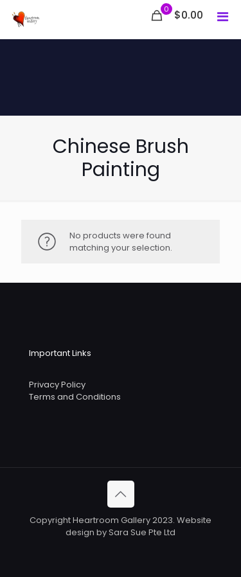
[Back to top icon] (120, 494)
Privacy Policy (57, 384)
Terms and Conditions (75, 397)
